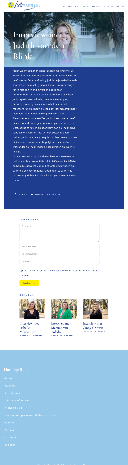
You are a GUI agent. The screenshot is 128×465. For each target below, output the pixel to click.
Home (8, 378)
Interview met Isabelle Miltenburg (29, 327)
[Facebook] (20, 194)
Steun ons (10, 430)
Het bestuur (13, 393)
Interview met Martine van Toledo (60, 327)
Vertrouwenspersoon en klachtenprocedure (31, 415)
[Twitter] (36, 194)
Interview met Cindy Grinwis (93, 325)
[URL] (60, 261)
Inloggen (10, 444)
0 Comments (37, 336)
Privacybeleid (14, 407)
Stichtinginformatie (18, 400)
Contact (9, 422)
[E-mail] (53, 194)
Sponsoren (11, 437)
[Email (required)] (60, 254)
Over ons (10, 385)
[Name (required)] (60, 246)
